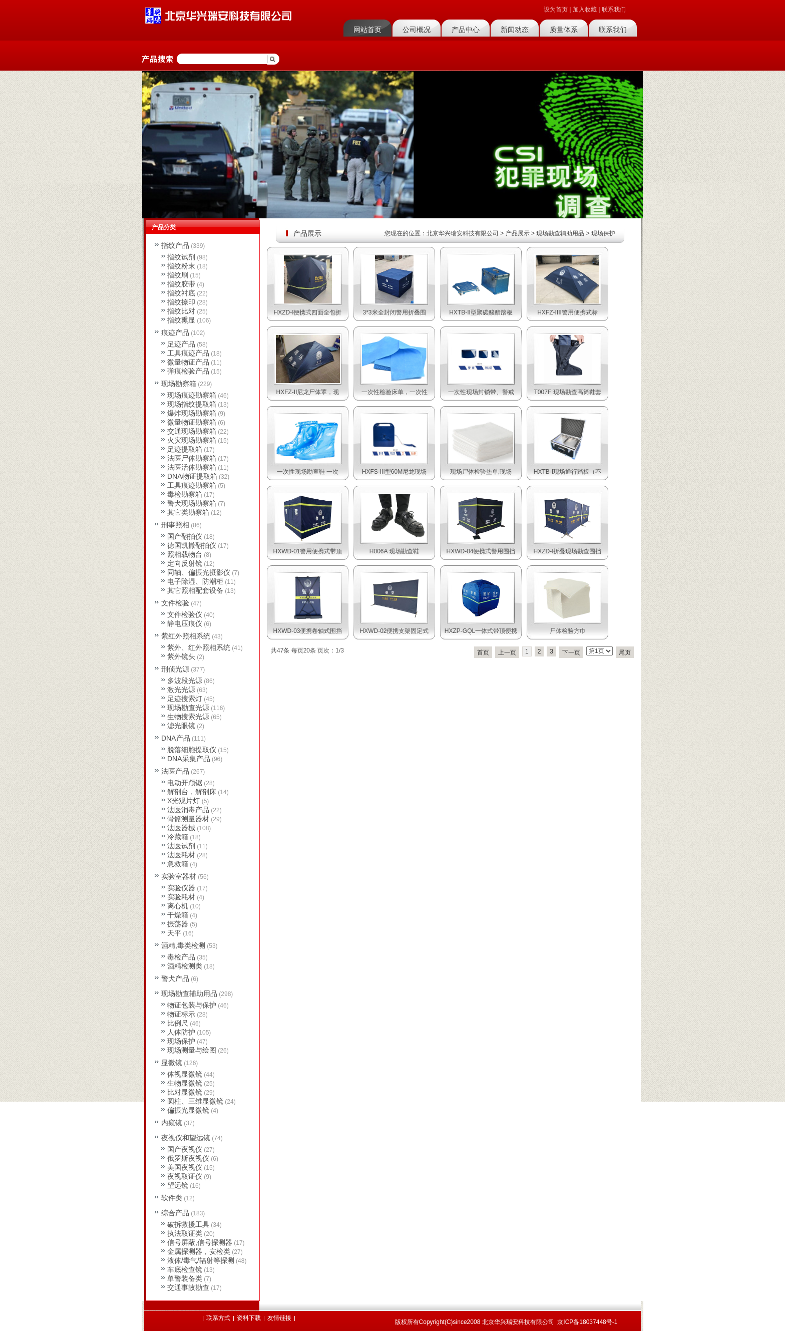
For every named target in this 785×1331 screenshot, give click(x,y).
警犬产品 (175, 978)
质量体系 (564, 30)
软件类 (171, 1198)
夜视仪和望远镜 (185, 1138)
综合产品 (175, 1213)
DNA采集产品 (188, 759)
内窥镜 (171, 1123)
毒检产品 (181, 957)
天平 (174, 933)
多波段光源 (184, 681)
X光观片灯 (183, 801)
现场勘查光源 (188, 708)
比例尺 (177, 1023)
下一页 (571, 652)
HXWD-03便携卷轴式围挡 (307, 630)
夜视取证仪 (184, 1176)
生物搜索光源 (188, 717)
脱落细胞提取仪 (191, 750)
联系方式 (218, 1317)
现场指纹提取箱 (191, 404)
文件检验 (175, 603)
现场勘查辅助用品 (560, 233)
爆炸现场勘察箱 (191, 413)
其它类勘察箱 (188, 512)
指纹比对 (181, 311)
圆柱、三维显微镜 (195, 1101)
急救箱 (177, 864)
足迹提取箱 (184, 449)
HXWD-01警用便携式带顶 (307, 551)
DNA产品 (175, 738)
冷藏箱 (177, 837)
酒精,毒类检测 (183, 945)
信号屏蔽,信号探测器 (199, 1242)
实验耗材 (181, 897)
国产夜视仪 (184, 1149)
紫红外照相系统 (185, 636)
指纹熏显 (181, 320)
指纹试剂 (181, 257)
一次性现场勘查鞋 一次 (307, 471)
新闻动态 (515, 30)
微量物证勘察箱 (191, 422)
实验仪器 (181, 888)
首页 (483, 652)
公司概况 (417, 30)
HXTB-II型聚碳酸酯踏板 (481, 312)
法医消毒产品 (188, 810)
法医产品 (175, 771)
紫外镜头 (181, 656)
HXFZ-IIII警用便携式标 (567, 312)
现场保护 (603, 233)
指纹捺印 (181, 302)
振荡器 (177, 924)
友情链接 (279, 1317)
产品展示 (518, 233)
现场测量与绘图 (191, 1050)
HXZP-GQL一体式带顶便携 (481, 630)
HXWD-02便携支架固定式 (394, 630)
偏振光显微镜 (188, 1110)
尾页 (625, 652)
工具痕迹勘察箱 (191, 485)
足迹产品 (181, 344)
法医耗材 (181, 855)
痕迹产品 (175, 332)
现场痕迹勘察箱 (191, 395)
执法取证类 (184, 1233)
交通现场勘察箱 (191, 431)
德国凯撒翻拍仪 (191, 545)
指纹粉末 (181, 266)
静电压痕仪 (184, 623)
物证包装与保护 (191, 1005)
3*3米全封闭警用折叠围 (394, 312)
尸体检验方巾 (568, 630)
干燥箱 (177, 915)
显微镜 (171, 1063)
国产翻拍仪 (184, 536)
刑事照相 (175, 525)
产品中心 (466, 30)
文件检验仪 (184, 614)
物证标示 (181, 1014)
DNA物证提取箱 (192, 476)
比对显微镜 (184, 1092)
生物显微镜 (184, 1083)
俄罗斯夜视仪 (188, 1158)
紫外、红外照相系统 (198, 647)
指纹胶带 (181, 284)
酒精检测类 (184, 966)
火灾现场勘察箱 (191, 440)
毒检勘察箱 (184, 494)
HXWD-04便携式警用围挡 (480, 551)
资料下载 (249, 1317)
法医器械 (181, 828)
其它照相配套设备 (195, 590)
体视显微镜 (184, 1074)
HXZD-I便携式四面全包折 (308, 312)
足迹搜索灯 (184, 699)
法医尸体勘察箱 (191, 458)
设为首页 (556, 9)
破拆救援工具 (188, 1224)
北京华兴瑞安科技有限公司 (463, 233)
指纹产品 (175, 245)
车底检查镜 (184, 1269)
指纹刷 (177, 275)
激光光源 (181, 690)
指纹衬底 (181, 293)
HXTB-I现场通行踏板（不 (567, 471)
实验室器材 (178, 876)
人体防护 (181, 1032)
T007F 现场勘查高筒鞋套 (567, 392)
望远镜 (177, 1185)
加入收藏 (585, 9)
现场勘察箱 (178, 384)
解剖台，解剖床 (191, 792)
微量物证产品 (188, 362)
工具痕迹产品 (188, 353)
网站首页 (367, 30)
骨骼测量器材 (188, 819)
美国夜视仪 (184, 1167)
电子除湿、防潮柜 (195, 581)
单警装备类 (184, 1278)
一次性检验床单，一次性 (394, 392)
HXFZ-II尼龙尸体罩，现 (307, 392)
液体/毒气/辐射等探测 (200, 1260)
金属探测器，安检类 (198, 1251)
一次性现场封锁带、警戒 (481, 392)
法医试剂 (181, 846)
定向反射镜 (184, 563)
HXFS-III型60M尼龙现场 (394, 471)
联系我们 (614, 9)
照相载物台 (184, 554)
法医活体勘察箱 (191, 467)
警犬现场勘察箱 (191, 503)
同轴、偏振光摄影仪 (198, 572)
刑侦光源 (175, 669)
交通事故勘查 (188, 1287)
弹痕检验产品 (188, 371)
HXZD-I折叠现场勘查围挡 (568, 551)
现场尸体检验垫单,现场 (481, 471)
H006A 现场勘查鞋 (394, 551)
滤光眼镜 (181, 726)
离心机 (177, 906)
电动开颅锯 (184, 783)
